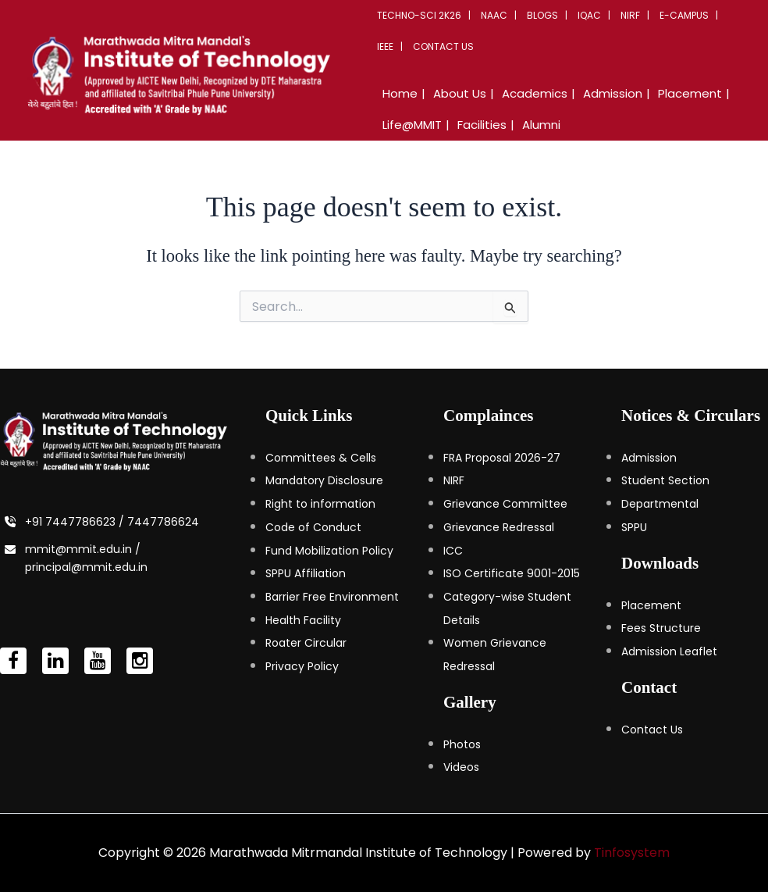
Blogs (542, 15)
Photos (462, 744)
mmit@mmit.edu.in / (82, 549)
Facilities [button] (482, 124)
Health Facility (303, 620)
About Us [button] (459, 93)
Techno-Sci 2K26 (419, 15)
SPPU (634, 527)
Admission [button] (612, 93)
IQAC (589, 15)
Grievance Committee (505, 504)
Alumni (541, 124)
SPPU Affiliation (305, 573)
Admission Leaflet (669, 651)
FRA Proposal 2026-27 (501, 458)
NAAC (494, 15)
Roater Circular (306, 643)
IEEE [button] (385, 46)
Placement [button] (690, 93)
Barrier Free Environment (332, 597)
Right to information (320, 504)
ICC (453, 550)
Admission (649, 458)
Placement (651, 605)
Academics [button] (534, 93)
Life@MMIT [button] (412, 124)
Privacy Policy (302, 666)
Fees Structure (661, 628)
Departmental (660, 504)
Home (400, 93)
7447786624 (163, 522)
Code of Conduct (313, 527)
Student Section (665, 480)
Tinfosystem (632, 853)
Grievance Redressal (498, 527)
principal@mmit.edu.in (86, 567)
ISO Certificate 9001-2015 (511, 573)
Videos (461, 767)
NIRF (630, 15)
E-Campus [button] (684, 15)
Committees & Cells (320, 458)
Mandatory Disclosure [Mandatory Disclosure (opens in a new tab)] (324, 480)
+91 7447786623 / (76, 522)
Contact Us (443, 46)
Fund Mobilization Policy (329, 550)
